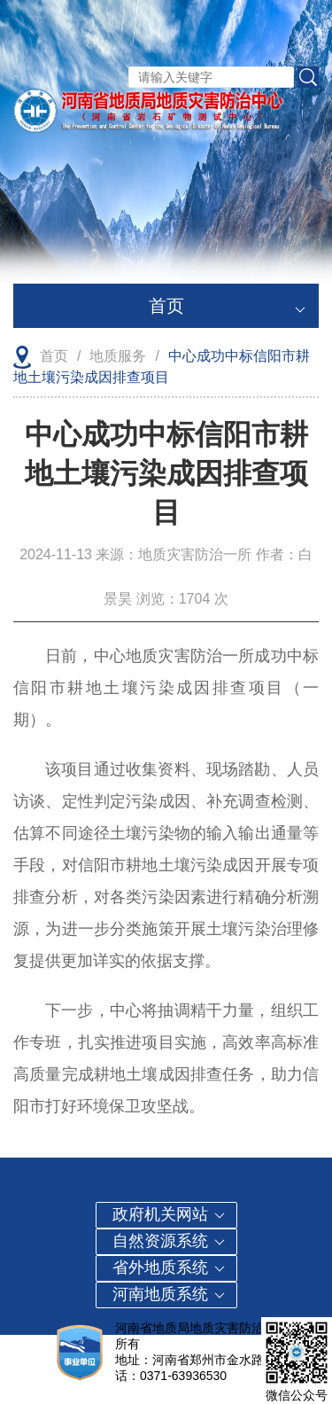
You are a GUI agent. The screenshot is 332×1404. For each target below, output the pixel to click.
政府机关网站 (169, 1214)
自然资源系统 (169, 1241)
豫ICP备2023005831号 (210, 1344)
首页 (227, 301)
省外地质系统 (169, 1267)
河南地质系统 (169, 1294)
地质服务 (117, 355)
